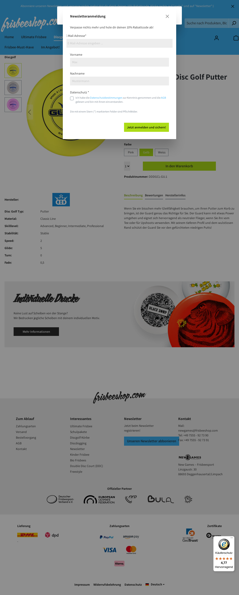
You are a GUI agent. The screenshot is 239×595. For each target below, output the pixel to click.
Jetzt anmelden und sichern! (146, 127)
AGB (163, 98)
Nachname (77, 73)
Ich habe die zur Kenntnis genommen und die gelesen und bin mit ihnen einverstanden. (121, 100)
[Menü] (231, 539)
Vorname (76, 54)
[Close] (167, 16)
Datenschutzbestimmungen (106, 98)
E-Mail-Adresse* (76, 36)
